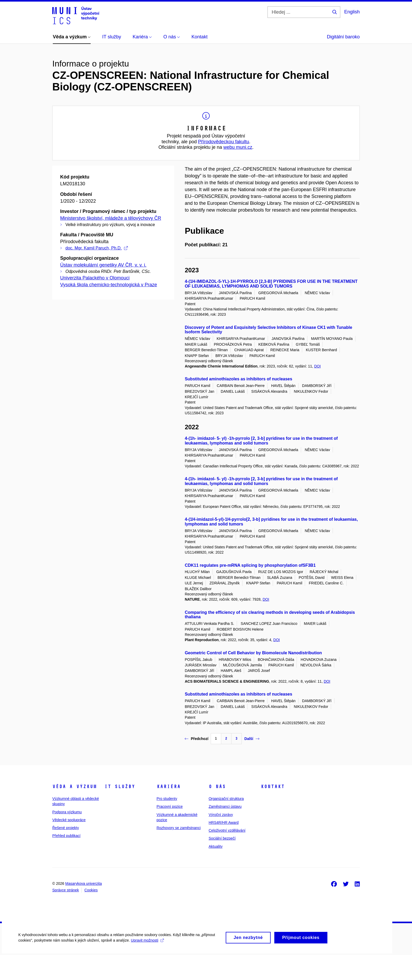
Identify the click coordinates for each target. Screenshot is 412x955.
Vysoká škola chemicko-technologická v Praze (108, 284)
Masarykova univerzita (83, 883)
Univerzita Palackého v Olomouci (95, 277)
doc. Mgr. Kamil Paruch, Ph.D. (96, 248)
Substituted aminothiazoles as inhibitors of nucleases (238, 379)
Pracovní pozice (170, 806)
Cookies (91, 890)
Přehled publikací (66, 836)
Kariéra (169, 786)
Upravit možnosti (147, 944)
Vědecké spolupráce (69, 820)
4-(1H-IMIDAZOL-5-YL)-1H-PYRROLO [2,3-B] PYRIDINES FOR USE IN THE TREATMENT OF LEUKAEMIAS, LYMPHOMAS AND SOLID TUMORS (271, 283)
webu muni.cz (237, 147)
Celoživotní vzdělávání (227, 830)
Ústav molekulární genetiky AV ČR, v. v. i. (103, 265)
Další (251, 739)
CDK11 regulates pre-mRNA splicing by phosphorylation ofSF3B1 (250, 565)
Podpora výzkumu (67, 812)
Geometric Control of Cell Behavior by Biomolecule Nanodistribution (253, 653)
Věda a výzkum (74, 786)
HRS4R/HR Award (224, 822)
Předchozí (196, 739)
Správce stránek (65, 890)
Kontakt (273, 786)
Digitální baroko (343, 36)
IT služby (119, 786)
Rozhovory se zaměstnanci (179, 828)
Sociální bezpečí (222, 838)
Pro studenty (167, 798)
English (352, 11)
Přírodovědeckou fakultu (223, 141)
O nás (217, 786)
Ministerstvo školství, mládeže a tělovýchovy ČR (110, 218)
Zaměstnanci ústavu (225, 806)
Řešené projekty (65, 828)
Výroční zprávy (221, 815)
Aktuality (216, 846)
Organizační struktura (226, 798)
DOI (317, 366)
